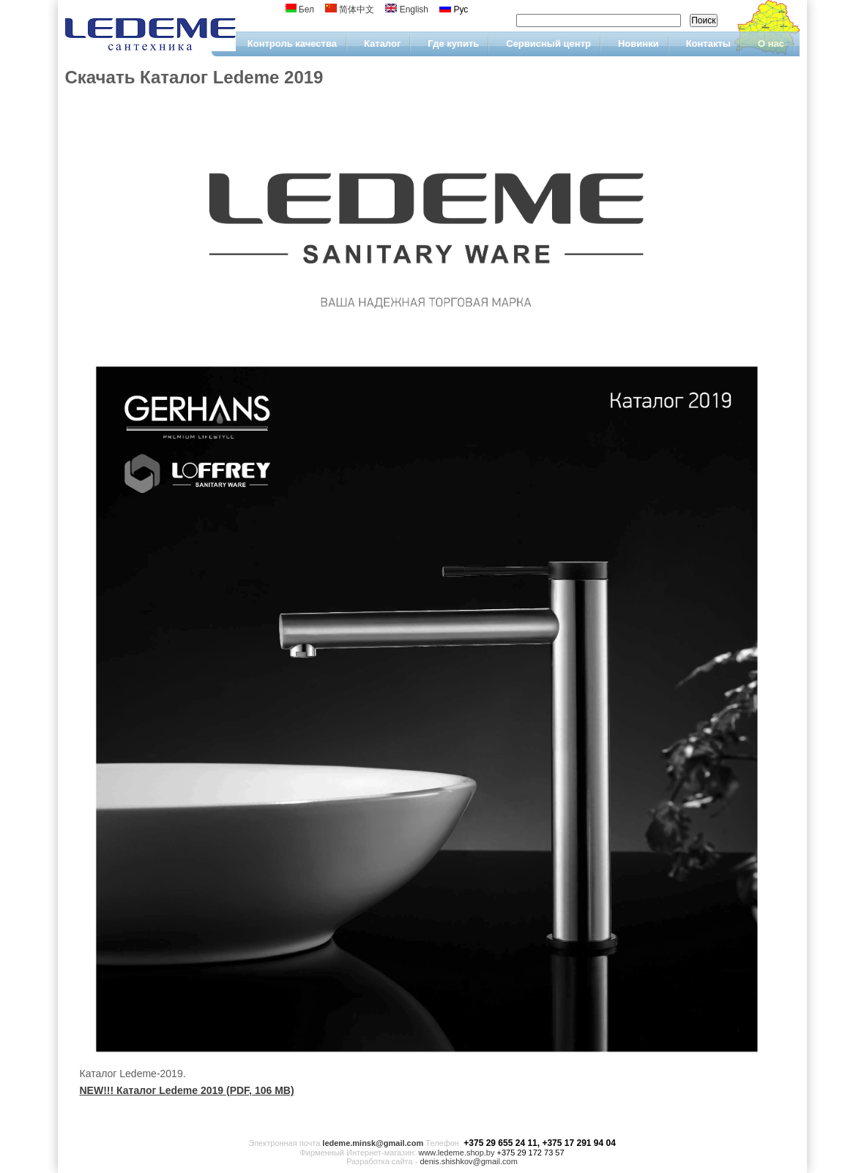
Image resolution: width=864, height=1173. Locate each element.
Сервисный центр (548, 43)
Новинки (638, 43)
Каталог (382, 43)
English (406, 9)
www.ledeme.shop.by (456, 1152)
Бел (300, 9)
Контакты (708, 43)
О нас (771, 43)
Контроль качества (292, 43)
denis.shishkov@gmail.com (468, 1161)
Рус (453, 9)
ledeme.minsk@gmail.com (372, 1143)
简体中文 (349, 9)
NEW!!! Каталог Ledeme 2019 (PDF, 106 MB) (187, 1090)
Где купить (453, 43)
